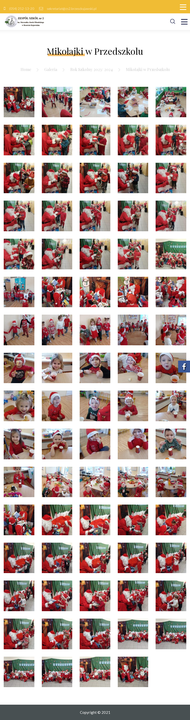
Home (26, 69)
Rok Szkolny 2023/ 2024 (91, 69)
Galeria (50, 69)
